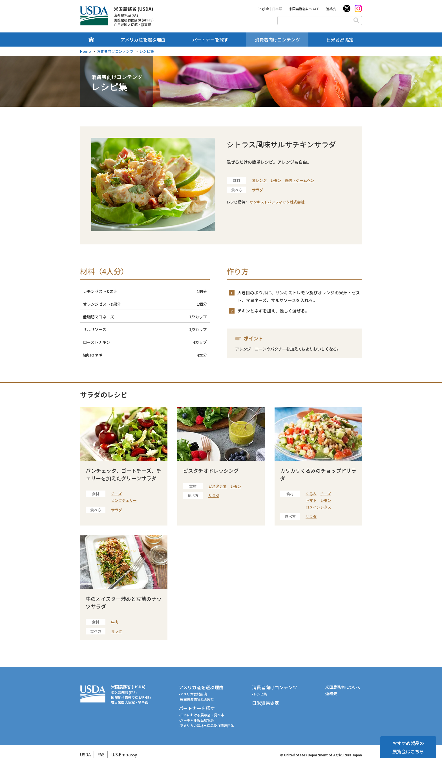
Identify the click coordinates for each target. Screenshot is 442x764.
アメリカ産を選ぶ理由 (143, 39)
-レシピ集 (259, 693)
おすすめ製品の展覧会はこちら (408, 747)
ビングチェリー (124, 500)
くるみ (311, 493)
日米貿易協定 (339, 39)
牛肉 (114, 622)
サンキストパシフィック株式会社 (276, 202)
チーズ (116, 493)
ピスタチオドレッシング (211, 470)
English (263, 8)
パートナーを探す (210, 39)
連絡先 (331, 8)
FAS (101, 755)
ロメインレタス (318, 507)
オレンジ (259, 180)
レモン (275, 180)
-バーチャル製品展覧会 (196, 720)
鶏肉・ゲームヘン (299, 180)
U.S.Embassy (124, 755)
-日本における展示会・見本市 (201, 714)
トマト (311, 500)
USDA (85, 755)
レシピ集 (146, 51)
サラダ (257, 189)
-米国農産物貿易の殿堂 (196, 699)
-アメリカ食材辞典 (193, 693)
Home (85, 51)
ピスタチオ (217, 486)
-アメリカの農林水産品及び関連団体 (206, 725)
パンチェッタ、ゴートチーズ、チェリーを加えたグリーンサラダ (124, 474)
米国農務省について (304, 8)
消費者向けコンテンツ (277, 39)
